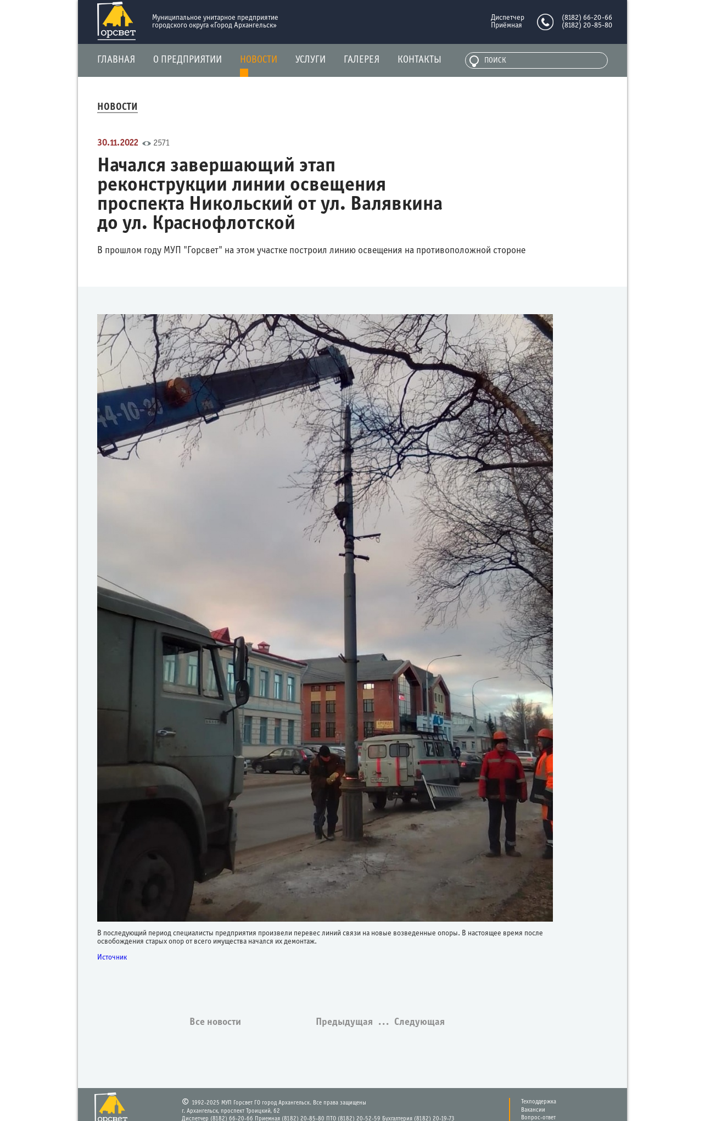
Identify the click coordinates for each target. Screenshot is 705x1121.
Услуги (310, 60)
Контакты (419, 60)
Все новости (215, 1022)
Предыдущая (345, 1022)
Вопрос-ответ (538, 1117)
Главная (116, 60)
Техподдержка (538, 1102)
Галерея (361, 60)
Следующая (419, 1022)
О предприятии (187, 60)
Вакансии (533, 1110)
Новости (258, 60)
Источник (112, 957)
